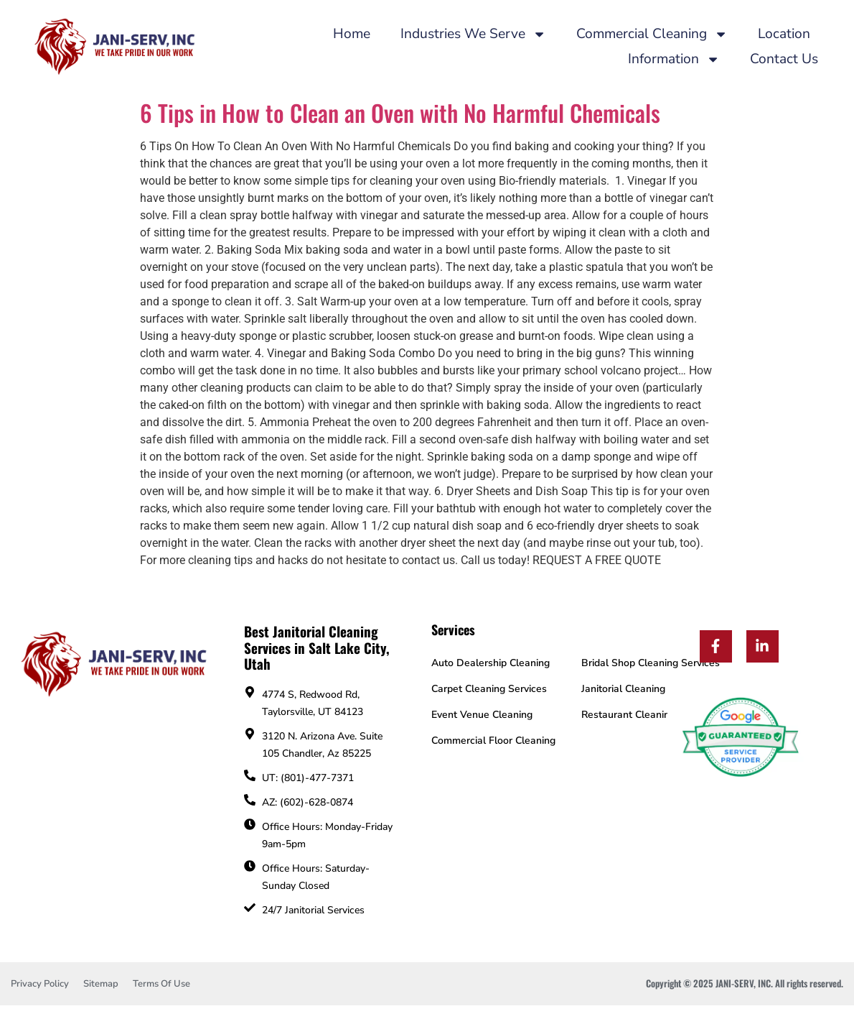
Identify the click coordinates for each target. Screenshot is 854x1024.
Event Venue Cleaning (481, 714)
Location (784, 33)
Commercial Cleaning (652, 34)
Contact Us (784, 59)
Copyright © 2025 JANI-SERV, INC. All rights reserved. (744, 983)
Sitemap (100, 983)
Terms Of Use (161, 983)
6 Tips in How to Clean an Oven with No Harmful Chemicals (400, 112)
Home (351, 33)
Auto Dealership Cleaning (490, 663)
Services (453, 629)
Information (674, 59)
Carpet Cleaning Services (489, 689)
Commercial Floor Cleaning (493, 740)
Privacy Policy (40, 983)
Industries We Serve (473, 34)
